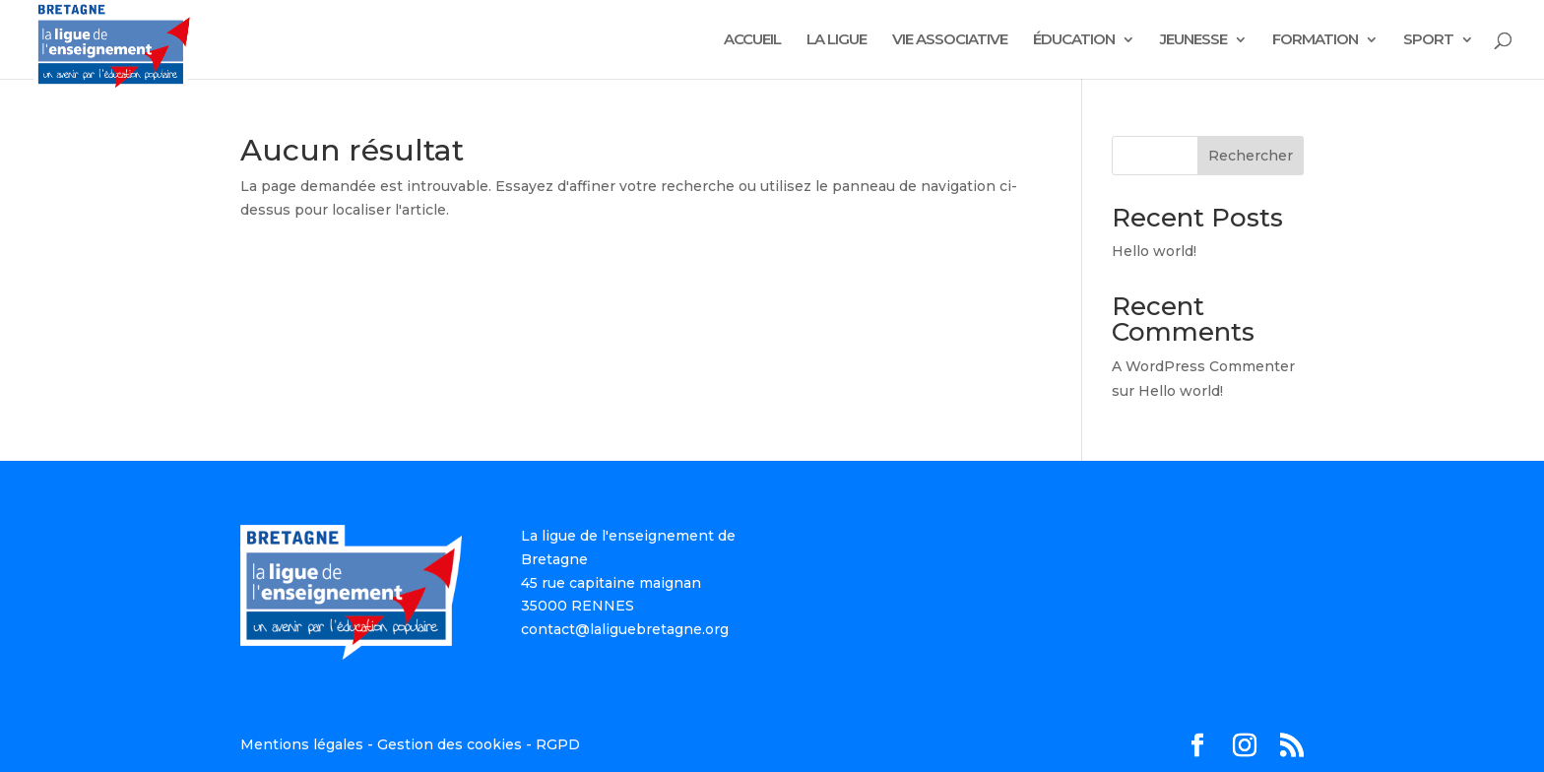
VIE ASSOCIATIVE (949, 40)
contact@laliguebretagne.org (625, 629)
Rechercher (1250, 155)
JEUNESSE (1193, 40)
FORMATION (1315, 40)
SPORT (1428, 40)
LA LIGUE (836, 40)
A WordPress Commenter (1203, 366)
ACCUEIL (752, 40)
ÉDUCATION (1074, 40)
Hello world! (1154, 251)
